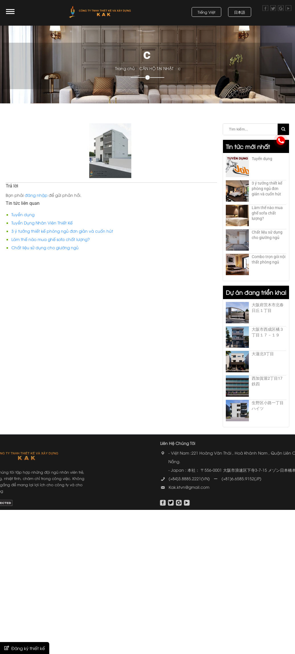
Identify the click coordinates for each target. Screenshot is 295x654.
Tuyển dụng (22, 214)
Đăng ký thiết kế (28, 648)
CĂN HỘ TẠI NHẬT (167, 68)
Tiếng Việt (206, 12)
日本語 (239, 12)
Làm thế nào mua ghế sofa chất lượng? (50, 239)
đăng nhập (36, 195)
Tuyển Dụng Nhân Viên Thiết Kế (42, 222)
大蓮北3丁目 (263, 353)
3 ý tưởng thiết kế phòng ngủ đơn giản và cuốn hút (62, 231)
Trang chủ (136, 68)
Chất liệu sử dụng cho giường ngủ (45, 247)
